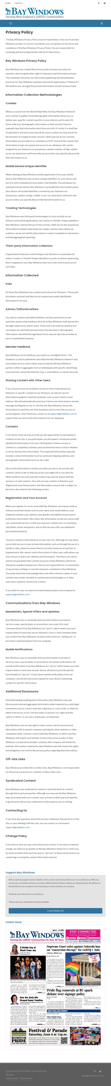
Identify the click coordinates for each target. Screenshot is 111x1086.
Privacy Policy (26, 1078)
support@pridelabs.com (62, 413)
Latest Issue (14, 922)
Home (8, 3)
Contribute (55, 910)
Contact (18, 3)
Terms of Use (12, 1078)
